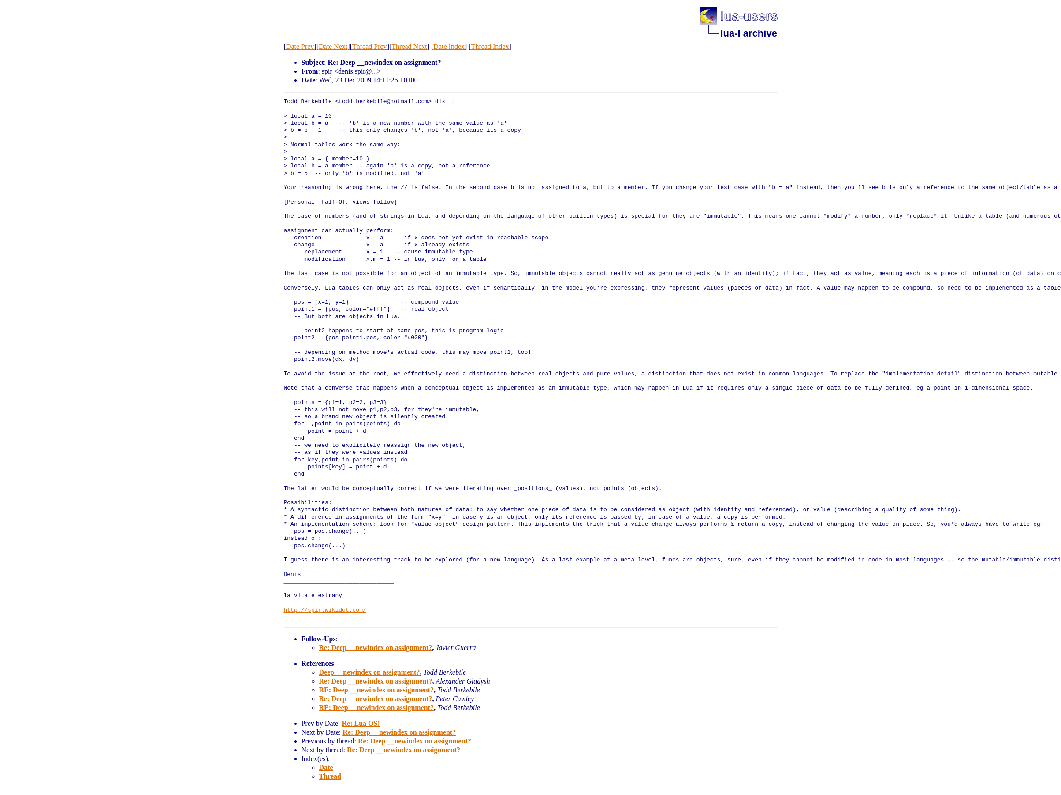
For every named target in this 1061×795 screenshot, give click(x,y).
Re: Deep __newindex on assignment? (375, 647)
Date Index (449, 46)
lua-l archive (749, 33)
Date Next (333, 46)
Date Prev (300, 46)
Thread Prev (369, 46)
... (374, 71)
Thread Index (490, 46)
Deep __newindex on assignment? (369, 672)
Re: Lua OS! (361, 723)
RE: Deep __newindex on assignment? (376, 690)
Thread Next (409, 46)
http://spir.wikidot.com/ (325, 610)
